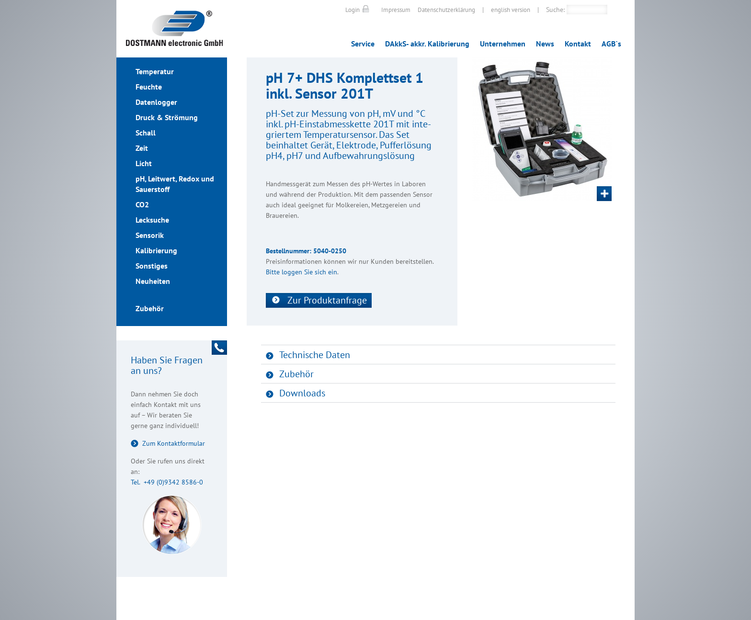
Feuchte (149, 86)
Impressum (395, 10)
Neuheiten (153, 281)
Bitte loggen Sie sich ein (301, 272)
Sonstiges (152, 266)
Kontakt (578, 43)
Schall (146, 132)
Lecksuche (152, 220)
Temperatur (155, 71)
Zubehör (150, 308)
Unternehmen (502, 43)
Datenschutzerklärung (446, 10)
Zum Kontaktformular (173, 443)
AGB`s (611, 43)
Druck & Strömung (167, 117)
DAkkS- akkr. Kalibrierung (427, 43)
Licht (144, 163)
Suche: (555, 9)
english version (510, 10)
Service (363, 43)
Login (352, 10)
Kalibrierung (156, 250)
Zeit (142, 148)
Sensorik (150, 235)
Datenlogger (156, 102)
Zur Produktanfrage (327, 300)
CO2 (142, 204)
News (545, 43)
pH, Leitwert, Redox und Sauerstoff (175, 184)
